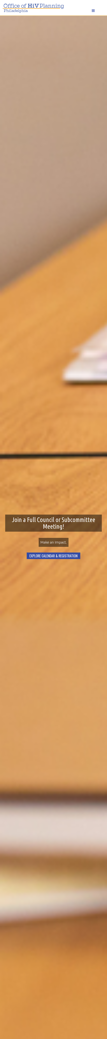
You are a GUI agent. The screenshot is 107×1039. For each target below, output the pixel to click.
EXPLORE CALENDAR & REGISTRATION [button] (53, 555)
